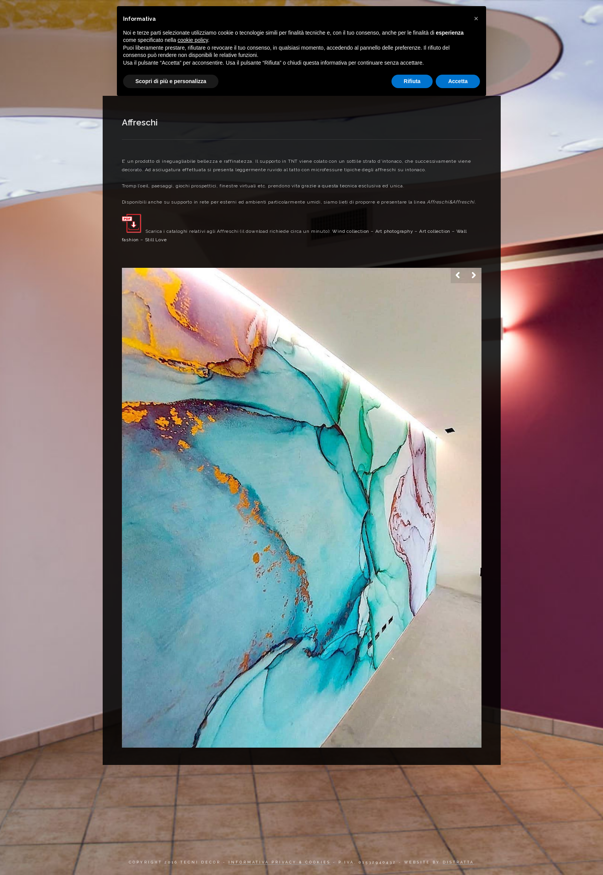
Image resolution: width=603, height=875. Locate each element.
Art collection (434, 231)
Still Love (156, 239)
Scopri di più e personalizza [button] (170, 81)
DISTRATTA (458, 862)
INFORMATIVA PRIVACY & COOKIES (279, 862)
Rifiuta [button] (412, 81)
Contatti (493, 13)
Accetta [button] (458, 81)
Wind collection (350, 231)
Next (473, 275)
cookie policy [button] (193, 40)
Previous (458, 275)
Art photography (394, 231)
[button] (476, 18)
